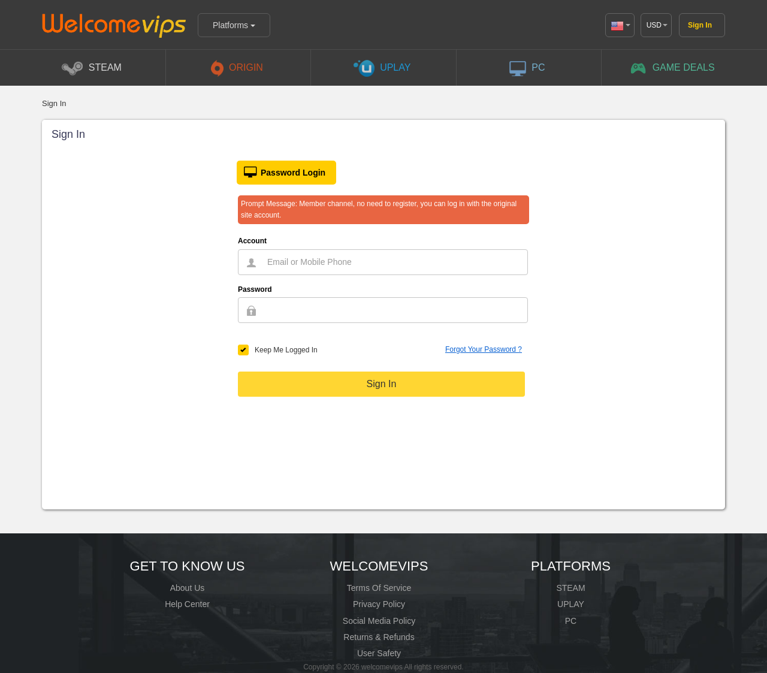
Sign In (700, 25)
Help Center (187, 604)
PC (570, 621)
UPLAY (570, 604)
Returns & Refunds (378, 637)
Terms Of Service (379, 588)
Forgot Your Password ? (483, 349)
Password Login (281, 173)
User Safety (379, 653)
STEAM (570, 588)
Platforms (234, 25)
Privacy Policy (379, 604)
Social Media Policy (379, 621)
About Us (187, 588)
